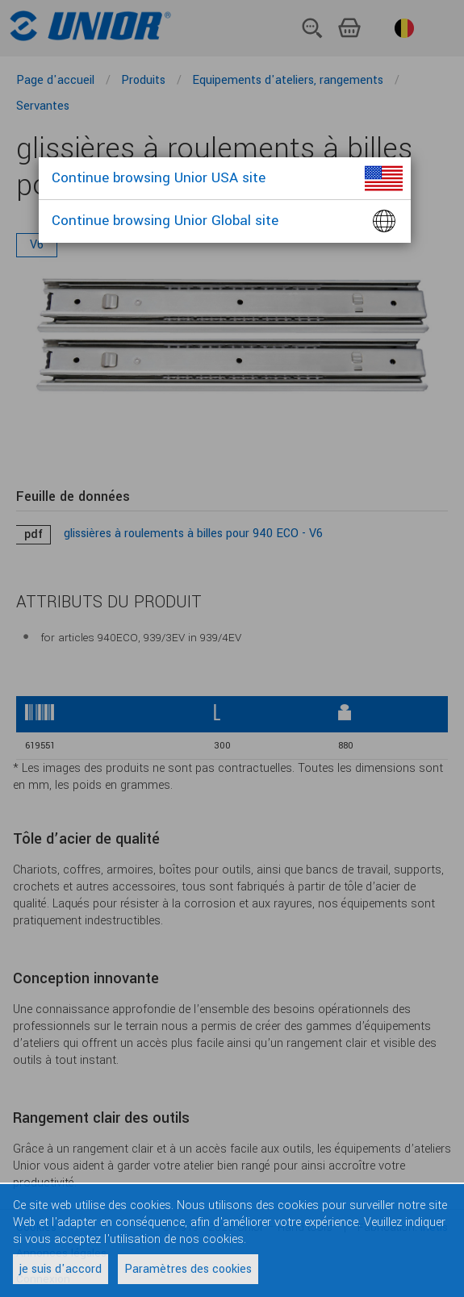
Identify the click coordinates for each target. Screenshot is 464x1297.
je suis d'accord (60, 1269)
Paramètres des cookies (188, 1269)
